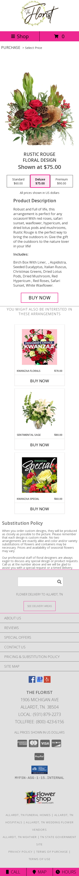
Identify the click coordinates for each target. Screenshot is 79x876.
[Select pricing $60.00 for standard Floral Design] (18, 181)
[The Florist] (39, 25)
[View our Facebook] (32, 681)
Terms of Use (40, 859)
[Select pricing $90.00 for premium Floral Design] (62, 181)
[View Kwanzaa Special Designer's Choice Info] (39, 475)
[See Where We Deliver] (40, 606)
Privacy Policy (20, 852)
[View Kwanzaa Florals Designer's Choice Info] (39, 347)
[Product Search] (40, 581)
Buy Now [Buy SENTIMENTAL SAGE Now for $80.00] (39, 445)
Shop (20, 36)
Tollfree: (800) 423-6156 (39, 722)
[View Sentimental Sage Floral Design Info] (39, 411)
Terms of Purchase (52, 852)
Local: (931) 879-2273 (39, 714)
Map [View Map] (40, 872)
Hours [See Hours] (66, 872)
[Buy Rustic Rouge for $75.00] (39, 298)
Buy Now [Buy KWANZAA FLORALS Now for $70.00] (39, 381)
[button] (39, 770)
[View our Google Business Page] (39, 681)
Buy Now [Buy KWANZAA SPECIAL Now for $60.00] (39, 509)
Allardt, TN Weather (20, 837)
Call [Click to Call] (13, 872)
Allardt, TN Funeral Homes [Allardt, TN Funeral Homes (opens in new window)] (28, 815)
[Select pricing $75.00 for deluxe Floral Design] (40, 181)
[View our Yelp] (47, 681)
